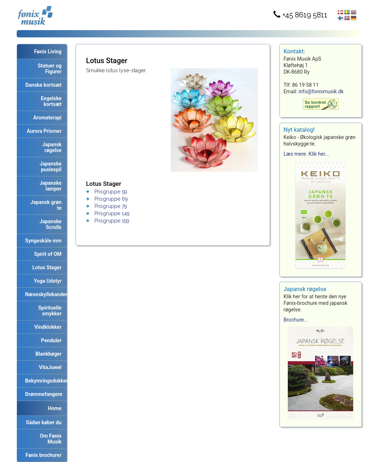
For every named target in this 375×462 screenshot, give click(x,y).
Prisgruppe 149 (112, 213)
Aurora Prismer (43, 131)
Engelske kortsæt (49, 101)
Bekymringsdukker (45, 381)
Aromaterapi (46, 117)
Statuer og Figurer (48, 68)
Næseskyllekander (45, 294)
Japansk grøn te (45, 205)
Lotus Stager (45, 267)
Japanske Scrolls (49, 224)
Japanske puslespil (49, 166)
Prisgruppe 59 (110, 192)
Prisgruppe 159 (111, 221)
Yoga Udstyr (46, 281)
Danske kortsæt (42, 85)
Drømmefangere (42, 394)
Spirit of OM (47, 254)
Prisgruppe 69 (111, 199)
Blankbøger (47, 354)
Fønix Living (48, 51)
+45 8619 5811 (300, 15)
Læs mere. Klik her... (306, 154)
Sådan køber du (42, 422)
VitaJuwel (48, 367)
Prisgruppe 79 (110, 206)
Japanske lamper (49, 186)
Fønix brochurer (42, 455)
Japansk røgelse (50, 147)
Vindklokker (46, 327)
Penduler (50, 340)
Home (54, 408)
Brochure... (295, 320)
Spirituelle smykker (48, 310)
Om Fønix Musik (49, 439)
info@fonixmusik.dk (321, 91)
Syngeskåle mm (42, 241)
